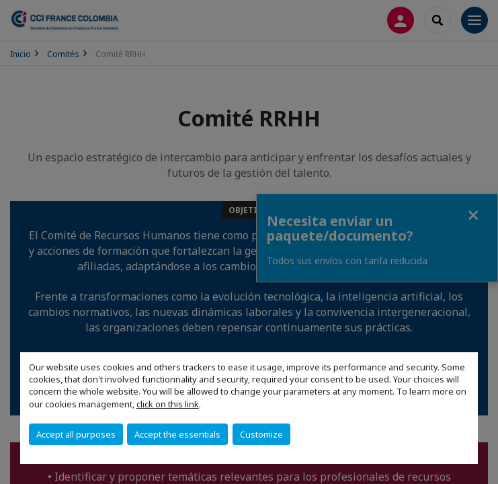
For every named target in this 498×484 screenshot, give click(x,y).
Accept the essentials (177, 434)
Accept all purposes (76, 434)
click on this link (167, 404)
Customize (261, 434)
